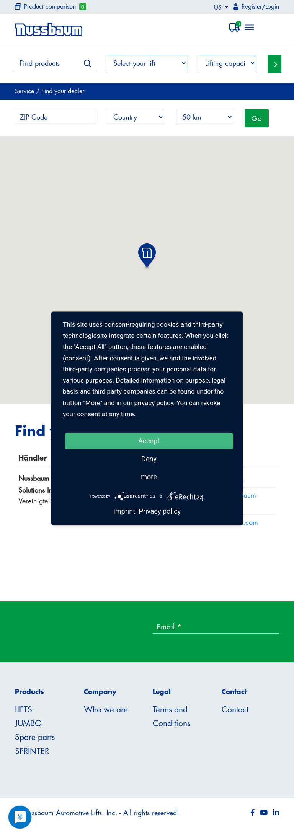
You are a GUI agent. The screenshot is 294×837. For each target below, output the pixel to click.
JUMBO (28, 723)
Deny (149, 459)
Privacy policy (160, 512)
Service (25, 91)
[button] (147, 256)
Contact (235, 709)
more (149, 477)
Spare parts (35, 737)
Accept (149, 441)
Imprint (124, 512)
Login (272, 6)
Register (252, 6)
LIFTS (23, 709)
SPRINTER (32, 751)
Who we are (106, 709)
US (219, 7)
